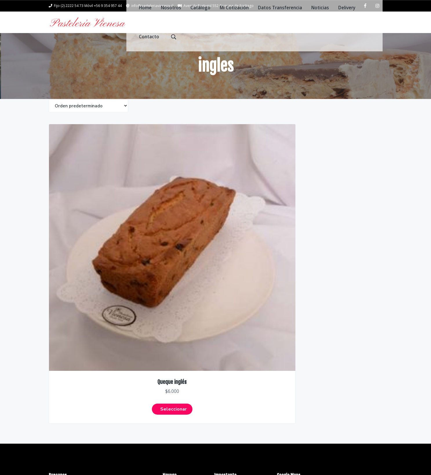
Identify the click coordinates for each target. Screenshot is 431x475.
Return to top (364, 457)
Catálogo (172, 344)
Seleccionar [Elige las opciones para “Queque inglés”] (86, 243)
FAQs (220, 322)
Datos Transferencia (184, 367)
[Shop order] (88, 113)
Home (169, 322)
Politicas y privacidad (236, 333)
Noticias (171, 378)
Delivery (171, 389)
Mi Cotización (177, 355)
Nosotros (172, 333)
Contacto (172, 400)
